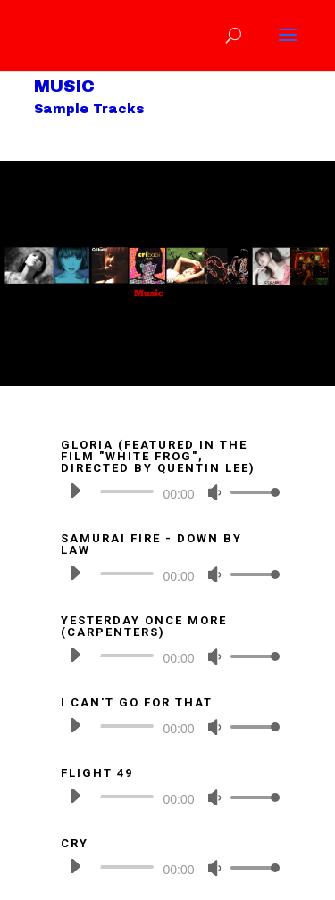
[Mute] (214, 492)
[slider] (126, 491)
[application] (168, 491)
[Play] (75, 490)
